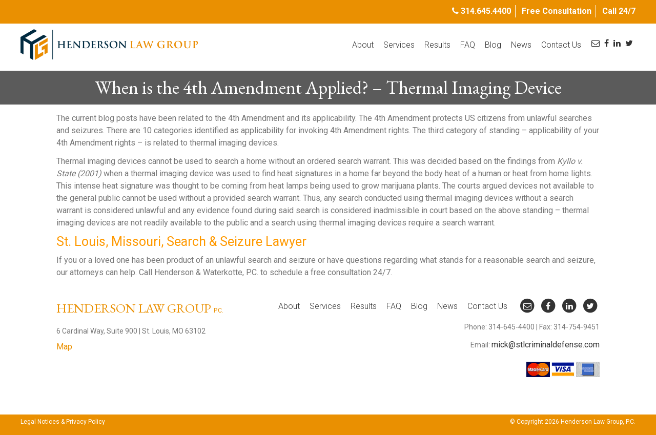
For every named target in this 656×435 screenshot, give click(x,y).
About (363, 45)
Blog (493, 45)
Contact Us (561, 45)
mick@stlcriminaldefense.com (545, 344)
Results (437, 45)
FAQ (467, 45)
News (521, 45)
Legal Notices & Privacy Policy (62, 421)
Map (64, 346)
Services (399, 45)
